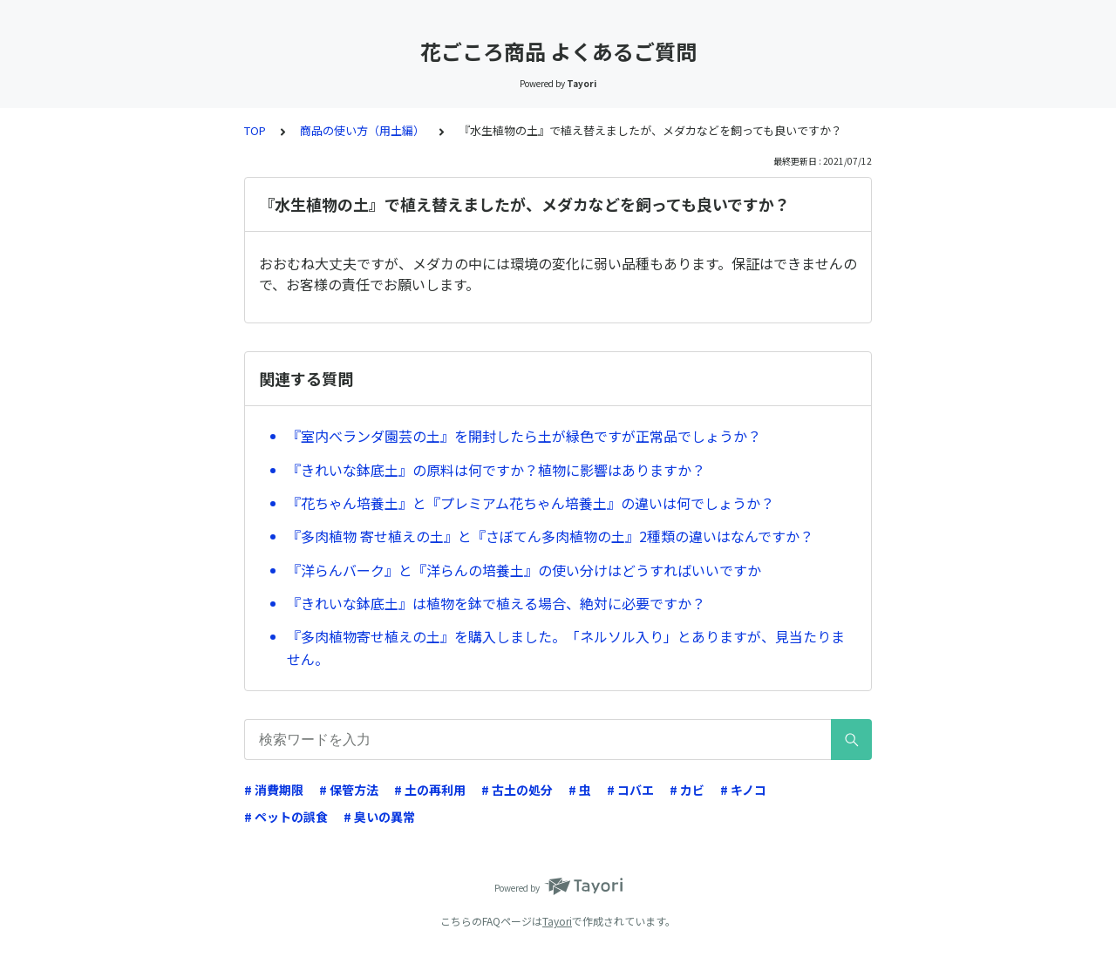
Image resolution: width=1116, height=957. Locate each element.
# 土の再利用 (430, 789)
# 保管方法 (348, 789)
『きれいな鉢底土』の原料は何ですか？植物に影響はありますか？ (496, 469)
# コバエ (630, 789)
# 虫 (579, 789)
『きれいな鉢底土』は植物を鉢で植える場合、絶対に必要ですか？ (496, 603)
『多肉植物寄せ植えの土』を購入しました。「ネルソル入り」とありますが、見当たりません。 (566, 647)
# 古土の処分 (517, 789)
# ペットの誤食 (286, 816)
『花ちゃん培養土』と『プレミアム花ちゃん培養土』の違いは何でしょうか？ (530, 502)
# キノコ (743, 789)
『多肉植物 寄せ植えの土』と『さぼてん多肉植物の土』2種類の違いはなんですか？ (550, 536)
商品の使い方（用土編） (362, 130)
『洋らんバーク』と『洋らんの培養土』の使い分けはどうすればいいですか (524, 570)
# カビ (687, 789)
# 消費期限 (273, 789)
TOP (255, 130)
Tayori (557, 920)
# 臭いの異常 (379, 816)
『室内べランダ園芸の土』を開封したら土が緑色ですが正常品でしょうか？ (524, 435)
